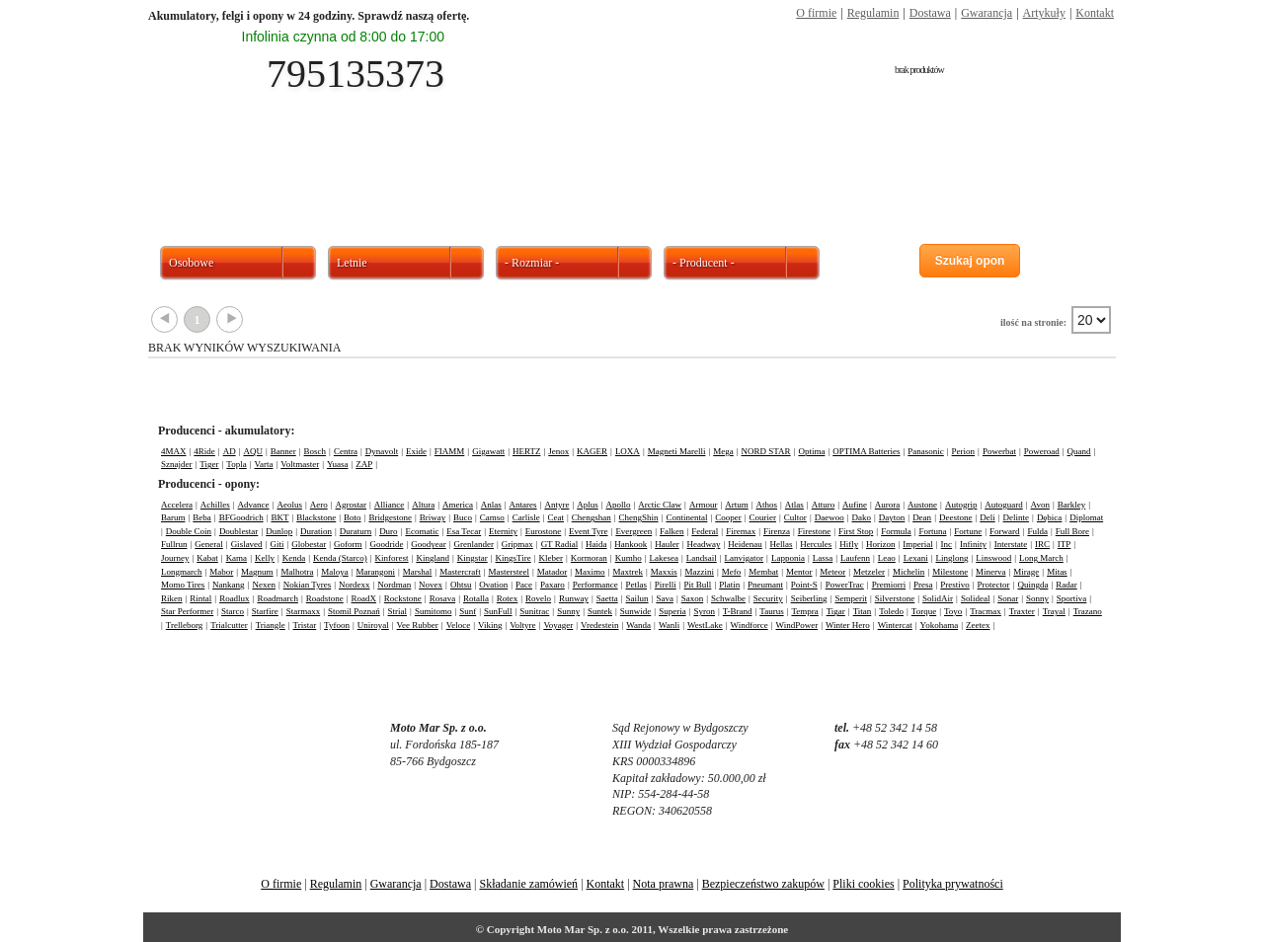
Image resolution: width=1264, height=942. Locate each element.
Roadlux (234, 598)
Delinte (1016, 517)
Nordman (394, 584)
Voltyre (522, 625)
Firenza (776, 531)
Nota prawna (663, 884)
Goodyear (428, 544)
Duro (388, 531)
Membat (763, 572)
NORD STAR (766, 451)
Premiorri (889, 584)
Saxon (692, 598)
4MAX (174, 451)
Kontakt (1094, 13)
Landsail (701, 558)
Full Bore (1072, 531)
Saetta (607, 598)
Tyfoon (337, 625)
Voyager (558, 625)
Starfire (265, 611)
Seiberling (809, 598)
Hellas (781, 544)
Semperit (850, 598)
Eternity (503, 531)
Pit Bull (698, 584)
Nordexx (354, 584)
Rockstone (403, 598)
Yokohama (939, 625)
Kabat (207, 558)
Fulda (1037, 531)
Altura (423, 505)
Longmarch (181, 572)
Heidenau (744, 544)
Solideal (975, 598)
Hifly (848, 544)
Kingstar (472, 558)
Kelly (265, 558)
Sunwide (636, 611)
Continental (686, 517)
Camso (492, 517)
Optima (811, 451)
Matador (552, 572)
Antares (523, 505)
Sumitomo (433, 611)
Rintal (200, 598)
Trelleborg (184, 625)
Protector (994, 584)
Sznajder (177, 464)
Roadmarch (277, 598)
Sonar (1007, 598)
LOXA (627, 451)
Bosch (315, 451)
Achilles (215, 505)
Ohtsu (461, 584)
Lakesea (663, 558)
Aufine (854, 505)
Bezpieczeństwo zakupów (763, 884)
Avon (1040, 505)
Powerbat (999, 451)
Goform (348, 544)
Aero (319, 505)
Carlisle (526, 517)
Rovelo (538, 598)
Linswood (993, 558)
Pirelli (665, 584)
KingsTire (513, 558)
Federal (704, 531)
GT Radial (560, 544)
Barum (173, 517)
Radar (1066, 584)
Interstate (1010, 544)
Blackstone (316, 517)
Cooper (728, 517)
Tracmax (985, 611)
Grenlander (474, 544)
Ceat (555, 517)
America (457, 505)
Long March (1041, 558)
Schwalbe (728, 598)
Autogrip (961, 505)
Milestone (950, 572)
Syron (704, 611)
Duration (316, 531)
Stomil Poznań (354, 611)
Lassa (823, 558)
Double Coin (188, 531)
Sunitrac (534, 611)
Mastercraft (459, 572)
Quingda (1032, 584)
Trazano (1087, 611)
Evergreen (633, 531)
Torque (923, 611)
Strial (398, 611)
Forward (1004, 531)
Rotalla (476, 598)
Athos (767, 505)
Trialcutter (229, 625)
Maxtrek (627, 572)
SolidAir (937, 598)
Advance (254, 505)
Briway (433, 517)
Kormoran (589, 558)
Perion (964, 451)
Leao (887, 558)
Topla (236, 464)
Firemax (740, 531)
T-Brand (737, 611)
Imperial (918, 544)
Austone (922, 505)
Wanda (638, 625)
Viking (490, 625)
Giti (276, 544)
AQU (253, 451)
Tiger (208, 464)
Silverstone (895, 598)
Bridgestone (390, 517)
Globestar (308, 544)
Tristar (305, 625)
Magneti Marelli (677, 451)
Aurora (888, 505)
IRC (1042, 544)
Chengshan (591, 517)
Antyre (556, 505)
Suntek (600, 611)
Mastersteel (508, 572)
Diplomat (1086, 517)
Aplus (587, 505)
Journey (175, 558)
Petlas (636, 584)
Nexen (264, 584)
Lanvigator (744, 558)
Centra (345, 451)
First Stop (855, 531)
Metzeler (869, 572)
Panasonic (926, 451)
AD (229, 451)
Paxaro (552, 584)
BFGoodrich (241, 517)
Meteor (832, 572)
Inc (947, 544)
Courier (763, 517)
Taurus (771, 611)
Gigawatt (488, 451)
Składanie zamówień (528, 884)
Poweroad (1042, 451)
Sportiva (1072, 598)
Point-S (804, 584)
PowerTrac (845, 584)
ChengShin (639, 517)
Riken (172, 598)
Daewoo (829, 517)
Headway (703, 544)
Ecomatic (421, 531)
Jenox (558, 451)
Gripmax (517, 544)
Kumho (628, 558)
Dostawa (930, 13)
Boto (352, 517)
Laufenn (855, 558)
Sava (664, 598)
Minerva (991, 572)
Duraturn (356, 531)
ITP (1064, 544)
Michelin (909, 572)
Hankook (630, 544)
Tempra (804, 611)
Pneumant (765, 584)
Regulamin (873, 13)
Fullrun (174, 544)
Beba (202, 517)
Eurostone (543, 531)
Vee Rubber (417, 625)
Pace (523, 584)
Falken (672, 531)
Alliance (389, 505)
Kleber (551, 558)
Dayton (892, 517)
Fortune (968, 531)
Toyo (953, 611)
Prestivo (955, 584)
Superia (672, 611)
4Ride (204, 451)
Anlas (491, 505)
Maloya (335, 572)
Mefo (732, 572)
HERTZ (526, 451)
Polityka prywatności (953, 884)
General (208, 544)
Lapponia (788, 558)
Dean (921, 517)
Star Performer (187, 611)
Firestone (814, 531)
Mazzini (700, 572)
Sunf (467, 611)
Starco (232, 611)
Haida (596, 544)
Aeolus (289, 505)
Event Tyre (588, 531)
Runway (574, 598)
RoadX (364, 598)
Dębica (1049, 517)
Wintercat (895, 625)
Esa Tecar (463, 531)
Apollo (618, 505)
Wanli (669, 625)
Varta (264, 464)
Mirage (1026, 572)
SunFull (498, 611)
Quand (1079, 451)
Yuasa (338, 464)
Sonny (1037, 598)
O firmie (816, 13)
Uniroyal (373, 625)
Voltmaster (299, 464)
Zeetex (977, 625)
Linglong (951, 558)
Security (768, 598)
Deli (987, 517)
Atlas (794, 505)
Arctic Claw (659, 505)
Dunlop (279, 531)
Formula (896, 531)
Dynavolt (382, 451)
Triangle (270, 625)
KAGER (592, 451)
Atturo (823, 505)
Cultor (795, 517)
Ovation (493, 584)
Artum (737, 505)
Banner (283, 451)
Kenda (294, 558)
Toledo (891, 611)
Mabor (221, 572)
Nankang (228, 584)
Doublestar (239, 531)
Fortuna (932, 531)
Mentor (799, 572)
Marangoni (376, 572)
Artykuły (1044, 13)
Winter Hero (848, 625)
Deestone (956, 517)
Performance (595, 584)
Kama (237, 558)
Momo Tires (182, 584)
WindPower (797, 625)
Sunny (568, 611)
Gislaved (247, 544)
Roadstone (325, 598)
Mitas (1057, 572)
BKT (279, 517)
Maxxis (664, 572)
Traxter (1022, 611)
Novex (430, 584)
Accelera (177, 505)
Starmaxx (303, 611)
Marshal (418, 572)
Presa (923, 584)
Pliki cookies (863, 884)
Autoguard (1004, 505)
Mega (723, 451)
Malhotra (296, 572)
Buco (462, 517)
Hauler (667, 544)
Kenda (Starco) (340, 558)
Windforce (749, 625)
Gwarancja (986, 13)
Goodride (386, 544)
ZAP (364, 464)
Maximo (590, 572)
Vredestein (599, 625)
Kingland (432, 558)
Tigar (836, 611)
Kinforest (392, 558)
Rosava (443, 598)
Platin (729, 584)
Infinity (973, 544)
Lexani (916, 558)
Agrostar (351, 505)
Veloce (458, 625)
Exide (416, 451)
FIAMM (449, 451)
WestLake (705, 625)
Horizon (881, 544)
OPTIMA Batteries (866, 451)
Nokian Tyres (307, 584)
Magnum (257, 572)
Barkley (1072, 505)
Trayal (1054, 611)
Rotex (507, 598)
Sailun (637, 598)
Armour (703, 505)
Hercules (815, 544)
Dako (862, 517)
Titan (862, 611)
